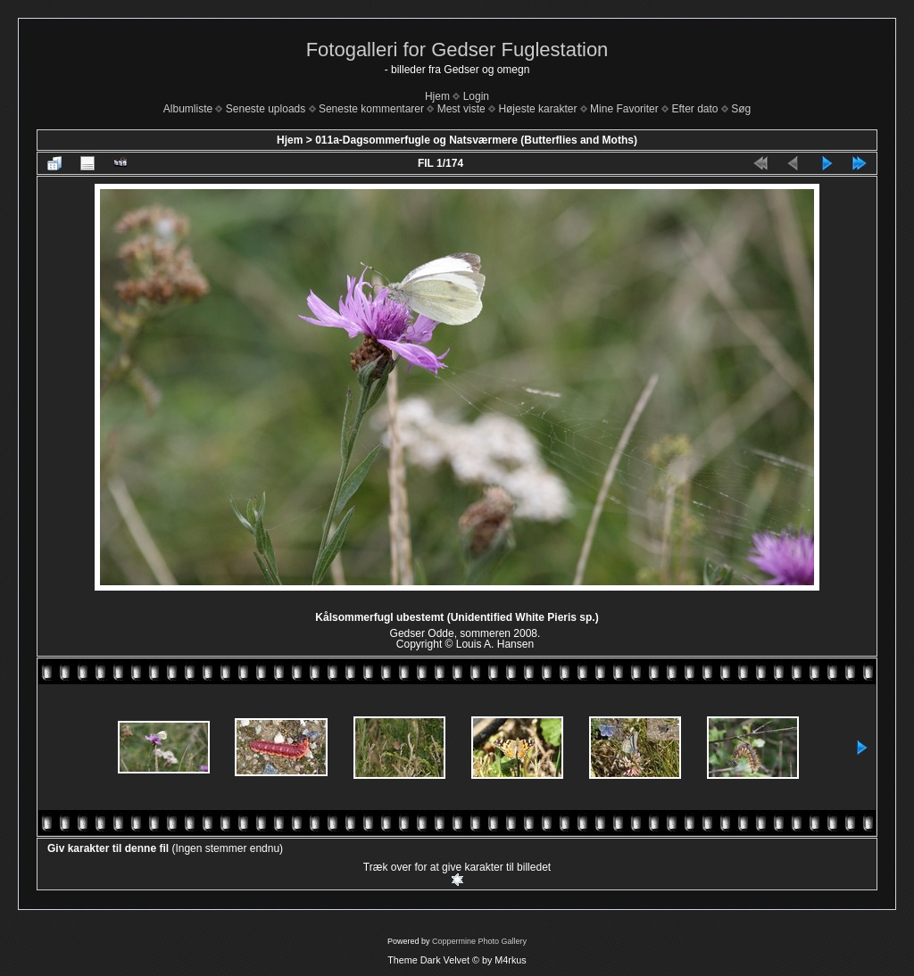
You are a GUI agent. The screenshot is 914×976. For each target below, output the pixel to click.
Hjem (437, 96)
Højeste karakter (537, 109)
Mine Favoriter (624, 109)
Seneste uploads (265, 109)
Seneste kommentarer (371, 109)
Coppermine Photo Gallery (479, 941)
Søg (741, 109)
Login (476, 96)
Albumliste (187, 109)
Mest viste (461, 109)
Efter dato (694, 109)
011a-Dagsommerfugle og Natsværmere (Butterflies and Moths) (476, 140)
